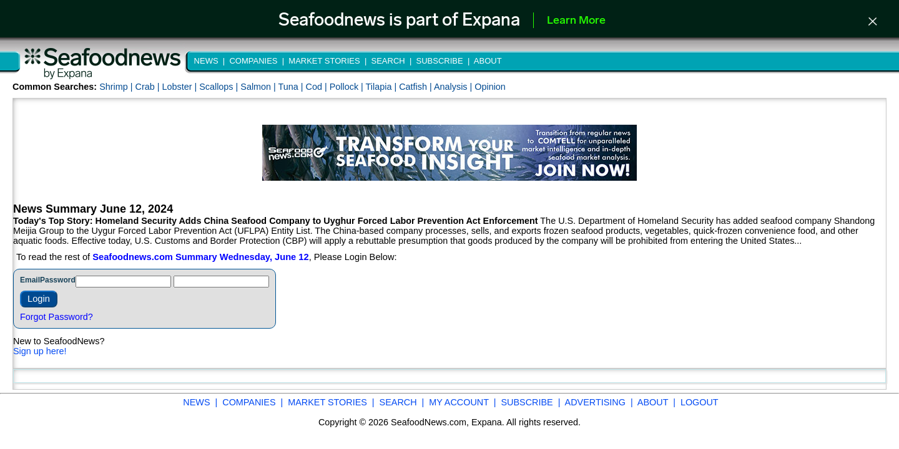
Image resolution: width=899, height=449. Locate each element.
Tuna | (292, 87)
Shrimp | (117, 87)
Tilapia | (383, 87)
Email (30, 280)
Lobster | (180, 87)
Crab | (148, 87)
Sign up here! (40, 351)
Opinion (490, 87)
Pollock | (348, 87)
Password (58, 280)
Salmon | (259, 87)
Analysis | (454, 87)
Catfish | (416, 87)
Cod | (318, 87)
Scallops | (219, 87)
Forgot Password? (56, 317)
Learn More (576, 21)
